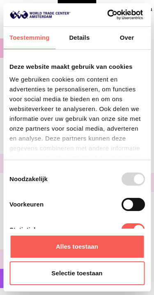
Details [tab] (79, 37)
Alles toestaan (77, 246)
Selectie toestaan (76, 273)
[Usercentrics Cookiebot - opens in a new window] (108, 14)
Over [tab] (127, 37)
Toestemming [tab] (29, 37)
